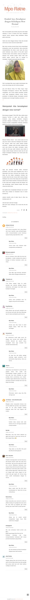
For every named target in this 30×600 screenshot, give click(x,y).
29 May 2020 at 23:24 (10, 281)
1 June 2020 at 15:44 (9, 558)
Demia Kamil (9, 333)
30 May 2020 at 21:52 (10, 401)
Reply (26, 317)
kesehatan (10, 212)
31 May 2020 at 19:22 (9, 498)
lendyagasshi (9, 525)
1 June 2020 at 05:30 (9, 527)
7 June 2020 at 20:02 (13, 446)
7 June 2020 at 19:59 (12, 390)
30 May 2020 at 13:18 (9, 308)
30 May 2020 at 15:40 (10, 335)
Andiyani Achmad (10, 225)
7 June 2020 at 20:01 (12, 419)
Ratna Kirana (9, 497)
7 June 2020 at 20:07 (13, 547)
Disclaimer (21, 599)
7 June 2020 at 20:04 (13, 486)
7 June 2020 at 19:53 (12, 270)
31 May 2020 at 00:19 (10, 432)
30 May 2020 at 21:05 (10, 367)
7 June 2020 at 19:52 (12, 243)
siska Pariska (9, 556)
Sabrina (7, 365)
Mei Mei (7, 430)
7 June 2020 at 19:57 (12, 353)
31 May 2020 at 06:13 (10, 457)
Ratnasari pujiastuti (10, 252)
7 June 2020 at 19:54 (12, 297)
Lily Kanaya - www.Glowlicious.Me (14, 399)
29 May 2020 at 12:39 (10, 227)
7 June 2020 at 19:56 (12, 322)
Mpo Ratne (11, 241)
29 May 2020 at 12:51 (9, 254)
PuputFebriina (9, 306)
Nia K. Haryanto (9, 455)
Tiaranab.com (9, 279)
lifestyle (15, 212)
